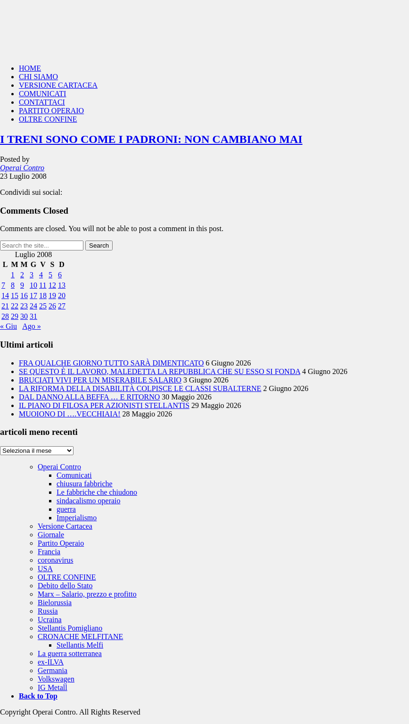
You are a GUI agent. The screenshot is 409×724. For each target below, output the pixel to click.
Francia (49, 552)
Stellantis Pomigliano (70, 628)
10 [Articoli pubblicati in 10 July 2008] (33, 285)
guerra (66, 509)
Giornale (51, 535)
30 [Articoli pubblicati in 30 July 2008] (24, 316)
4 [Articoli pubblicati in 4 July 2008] (41, 275)
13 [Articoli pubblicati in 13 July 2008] (61, 285)
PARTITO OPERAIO (51, 111)
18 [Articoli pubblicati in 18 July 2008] (43, 295)
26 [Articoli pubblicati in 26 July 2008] (52, 306)
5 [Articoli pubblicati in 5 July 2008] (50, 275)
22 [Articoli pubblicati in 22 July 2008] (14, 306)
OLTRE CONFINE (48, 119)
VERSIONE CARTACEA (58, 85)
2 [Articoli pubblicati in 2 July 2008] (22, 275)
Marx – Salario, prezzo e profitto (87, 594)
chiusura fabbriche (85, 484)
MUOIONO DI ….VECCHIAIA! (70, 414)
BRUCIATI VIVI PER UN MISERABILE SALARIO (100, 380)
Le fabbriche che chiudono (97, 492)
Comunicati (74, 475)
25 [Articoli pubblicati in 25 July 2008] (43, 306)
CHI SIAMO (38, 77)
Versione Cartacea (65, 526)
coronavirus (56, 560)
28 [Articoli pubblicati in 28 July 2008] (5, 316)
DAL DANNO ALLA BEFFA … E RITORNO (89, 397)
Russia (48, 611)
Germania (52, 670)
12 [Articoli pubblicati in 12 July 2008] (52, 285)
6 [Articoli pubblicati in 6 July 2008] (60, 275)
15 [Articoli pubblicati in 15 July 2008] (14, 295)
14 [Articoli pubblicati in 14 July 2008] (5, 295)
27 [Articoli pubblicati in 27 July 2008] (61, 306)
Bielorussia (55, 603)
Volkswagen (56, 679)
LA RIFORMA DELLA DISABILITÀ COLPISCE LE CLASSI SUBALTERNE (140, 388)
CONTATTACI (42, 102)
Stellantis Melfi (80, 645)
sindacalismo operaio (89, 501)
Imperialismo (77, 518)
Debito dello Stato (65, 586)
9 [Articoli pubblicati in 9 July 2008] (22, 285)
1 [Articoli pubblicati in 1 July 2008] (13, 275)
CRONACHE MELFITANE (80, 636)
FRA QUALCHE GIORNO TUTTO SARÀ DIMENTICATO (111, 363)
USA (45, 569)
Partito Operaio (61, 543)
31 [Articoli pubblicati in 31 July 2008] (33, 316)
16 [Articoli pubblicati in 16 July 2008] (24, 295)
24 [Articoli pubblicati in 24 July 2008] (33, 306)
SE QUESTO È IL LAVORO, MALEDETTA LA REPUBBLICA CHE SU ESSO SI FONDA (159, 371)
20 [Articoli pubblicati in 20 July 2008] (61, 295)
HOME (30, 68)
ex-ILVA (51, 662)
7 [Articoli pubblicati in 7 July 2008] (3, 285)
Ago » (31, 326)
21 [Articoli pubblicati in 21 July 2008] (5, 306)
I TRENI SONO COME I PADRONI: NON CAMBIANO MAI (151, 139)
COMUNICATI (42, 94)
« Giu (8, 326)
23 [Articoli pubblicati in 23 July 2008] (24, 306)
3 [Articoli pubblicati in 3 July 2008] (31, 275)
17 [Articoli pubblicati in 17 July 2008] (33, 295)
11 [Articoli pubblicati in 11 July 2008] (42, 285)
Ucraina (50, 620)
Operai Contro (204, 28)
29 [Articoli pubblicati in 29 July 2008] (14, 316)
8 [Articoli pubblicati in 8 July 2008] (13, 285)
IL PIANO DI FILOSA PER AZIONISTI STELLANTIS (104, 405)
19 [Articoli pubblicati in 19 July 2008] (52, 295)
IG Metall (52, 687)
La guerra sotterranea (70, 653)
